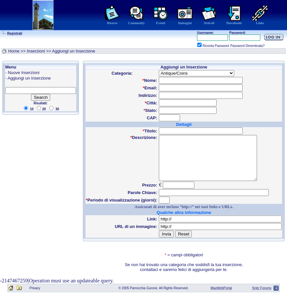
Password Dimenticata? (247, 46)
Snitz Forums (261, 297)
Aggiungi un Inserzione (29, 78)
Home (14, 51)
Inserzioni (36, 51)
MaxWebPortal (221, 297)
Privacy (35, 297)
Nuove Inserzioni (23, 72)
